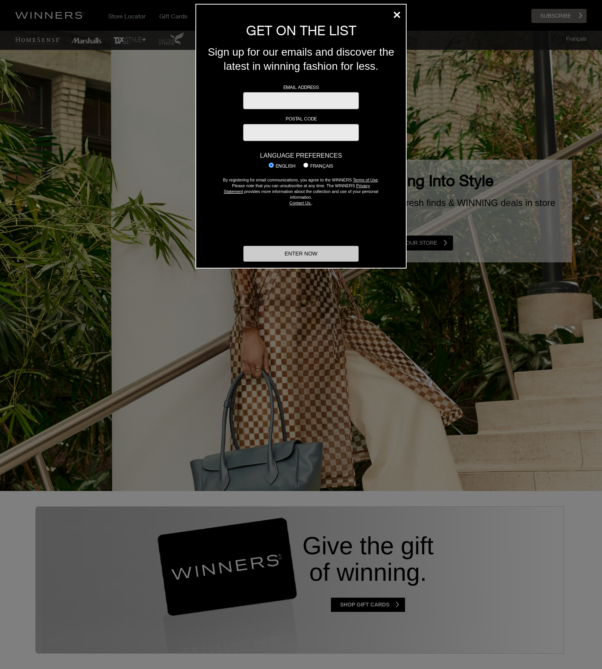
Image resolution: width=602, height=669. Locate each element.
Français (321, 166)
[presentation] (301, 225)
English (286, 166)
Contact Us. (300, 203)
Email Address (301, 87)
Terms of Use (365, 180)
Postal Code (301, 119)
